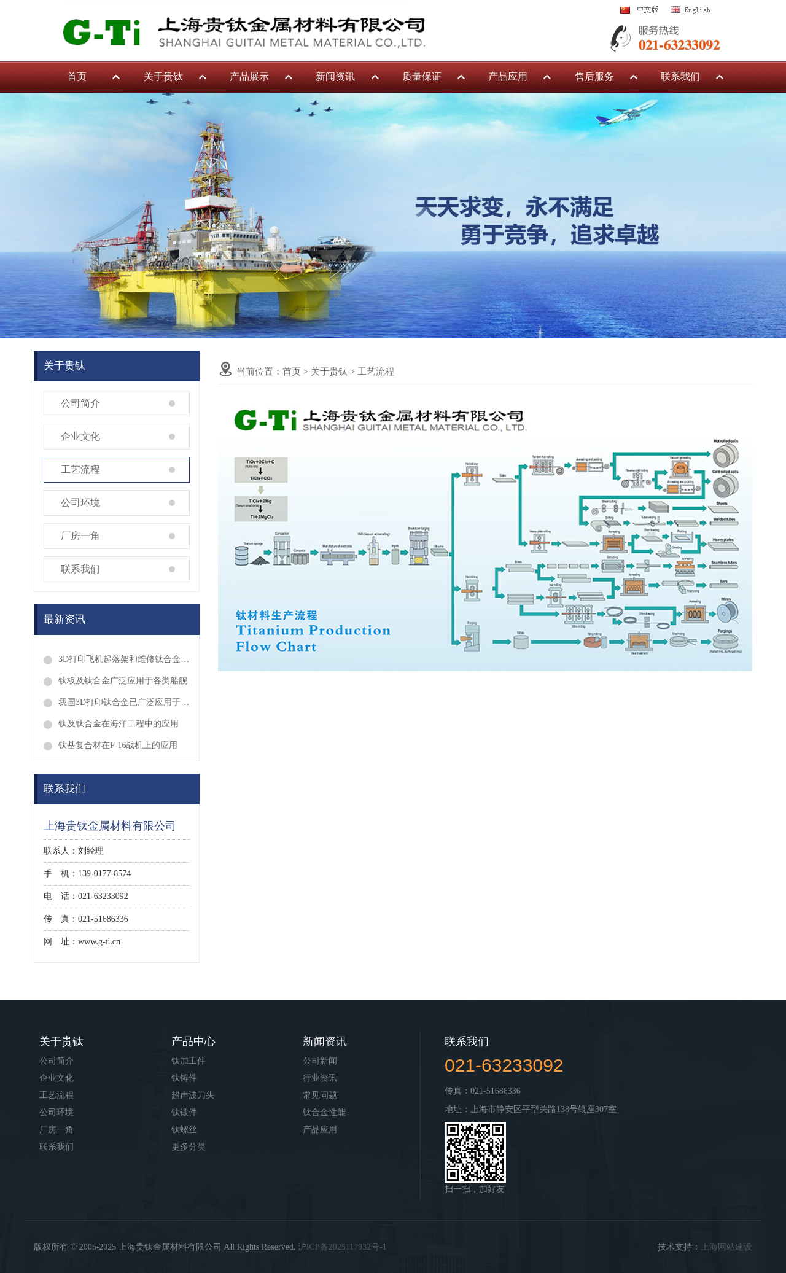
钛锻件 (184, 1112)
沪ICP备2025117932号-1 (342, 1247)
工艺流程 (80, 469)
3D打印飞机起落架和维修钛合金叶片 (124, 659)
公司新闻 (320, 1060)
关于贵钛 (163, 76)
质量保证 (422, 76)
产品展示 (249, 76)
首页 (77, 76)
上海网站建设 (726, 1247)
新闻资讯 (335, 76)
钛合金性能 (324, 1112)
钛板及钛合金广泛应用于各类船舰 (122, 680)
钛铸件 (184, 1078)
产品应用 (507, 76)
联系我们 (680, 76)
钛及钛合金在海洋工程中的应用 (118, 723)
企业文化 (80, 436)
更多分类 (188, 1146)
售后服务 (594, 76)
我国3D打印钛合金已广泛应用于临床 (124, 702)
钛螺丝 (184, 1129)
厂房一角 (80, 536)
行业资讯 (320, 1078)
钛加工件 (188, 1060)
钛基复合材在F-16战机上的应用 (117, 745)
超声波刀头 (192, 1095)
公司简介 (80, 403)
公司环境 (80, 502)
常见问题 (320, 1095)
